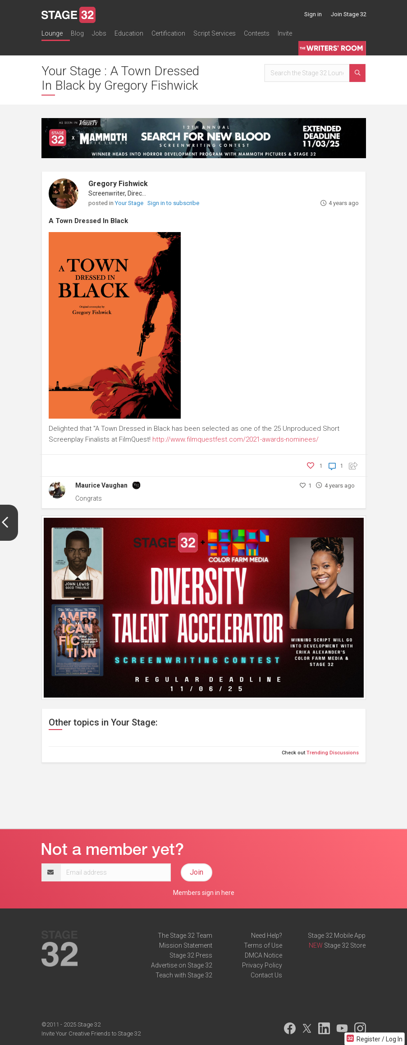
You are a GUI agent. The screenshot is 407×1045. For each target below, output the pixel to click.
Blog (77, 33)
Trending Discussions (332, 753)
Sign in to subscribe (173, 203)
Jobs (99, 33)
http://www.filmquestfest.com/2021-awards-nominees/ (235, 439)
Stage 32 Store (345, 945)
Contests (257, 33)
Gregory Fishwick (118, 183)
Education (128, 33)
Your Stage (130, 203)
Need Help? (266, 935)
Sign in (313, 14)
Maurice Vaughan (101, 485)
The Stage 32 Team (185, 935)
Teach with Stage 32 (183, 975)
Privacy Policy (262, 965)
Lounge (52, 33)
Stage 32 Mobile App (337, 935)
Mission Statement (185, 945)
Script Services (214, 33)
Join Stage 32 (348, 14)
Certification (168, 33)
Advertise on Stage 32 (181, 965)
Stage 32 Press (190, 955)
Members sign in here (203, 892)
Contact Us (266, 975)
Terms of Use (263, 945)
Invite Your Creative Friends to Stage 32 (91, 1033)
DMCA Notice (263, 955)
